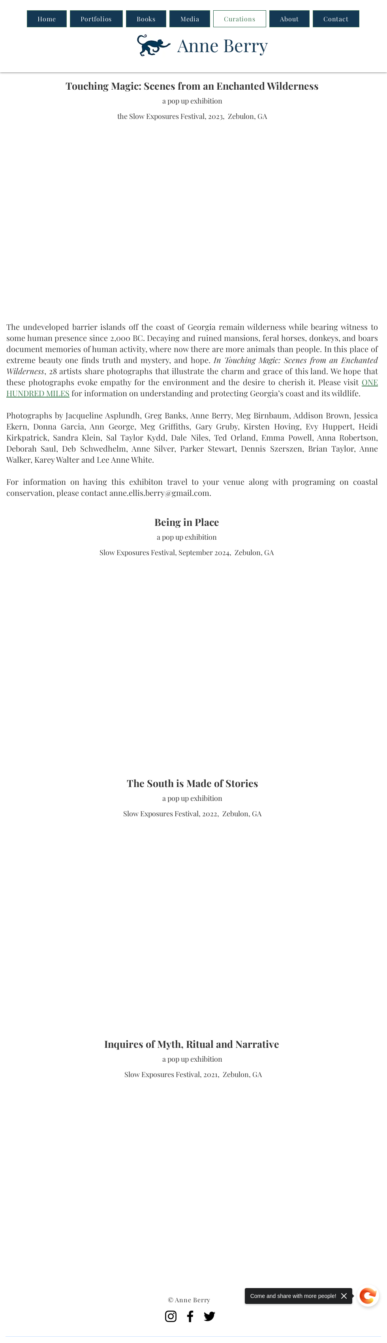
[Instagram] (170, 1316)
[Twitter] (209, 1316)
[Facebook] (190, 1316)
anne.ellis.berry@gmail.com (159, 492)
